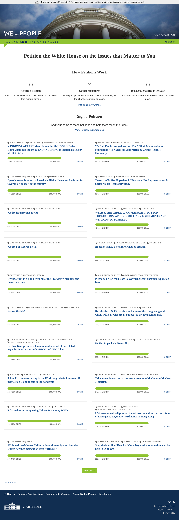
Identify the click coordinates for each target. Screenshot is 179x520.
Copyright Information (166, 509)
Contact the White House (164, 506)
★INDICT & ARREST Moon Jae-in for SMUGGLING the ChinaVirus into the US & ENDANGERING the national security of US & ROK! (45, 150)
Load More (89, 470)
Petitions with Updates (57, 494)
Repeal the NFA (17, 311)
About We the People (84, 494)
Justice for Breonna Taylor (23, 212)
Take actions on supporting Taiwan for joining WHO (38, 410)
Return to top (10, 482)
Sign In (171, 41)
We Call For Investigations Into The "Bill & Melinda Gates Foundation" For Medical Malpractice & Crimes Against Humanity (129, 150)
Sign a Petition (164, 35)
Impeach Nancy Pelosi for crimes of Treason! (120, 246)
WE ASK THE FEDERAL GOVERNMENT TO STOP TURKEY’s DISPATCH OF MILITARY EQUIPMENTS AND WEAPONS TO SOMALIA (130, 216)
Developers (105, 494)
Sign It (80, 162)
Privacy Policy (169, 513)
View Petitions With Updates (89, 130)
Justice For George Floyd (22, 246)
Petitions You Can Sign (30, 494)
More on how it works (89, 105)
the (32, 507)
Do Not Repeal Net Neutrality (112, 343)
